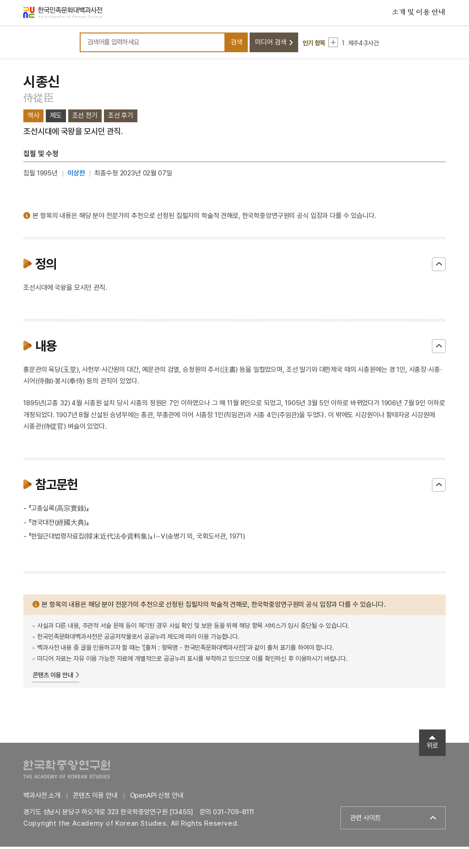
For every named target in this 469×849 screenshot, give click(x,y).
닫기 (439, 266)
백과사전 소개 (41, 798)
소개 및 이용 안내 (419, 13)
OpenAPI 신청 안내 (157, 798)
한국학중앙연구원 (66, 771)
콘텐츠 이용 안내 (53, 676)
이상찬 (76, 175)
